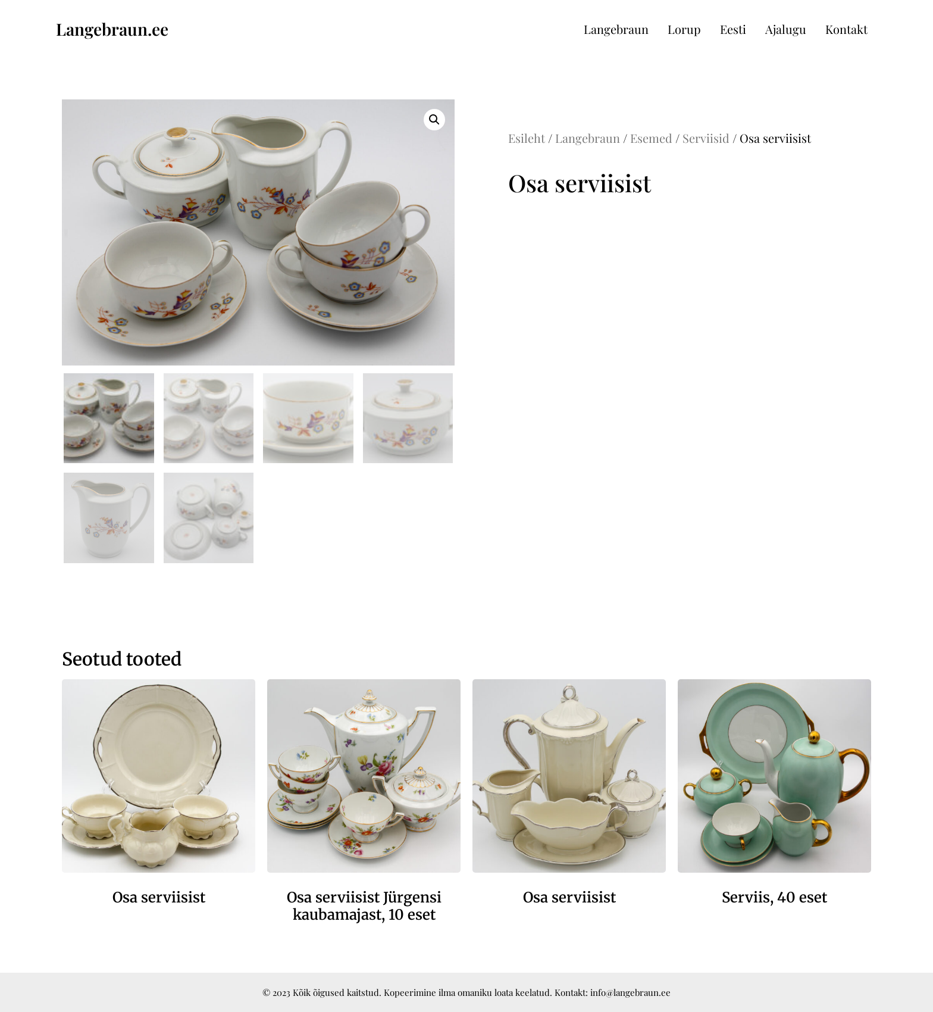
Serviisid (706, 138)
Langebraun (616, 29)
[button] (434, 119)
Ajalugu (785, 29)
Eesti (733, 29)
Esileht (526, 138)
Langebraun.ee (112, 29)
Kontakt (846, 29)
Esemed (651, 138)
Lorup (684, 29)
